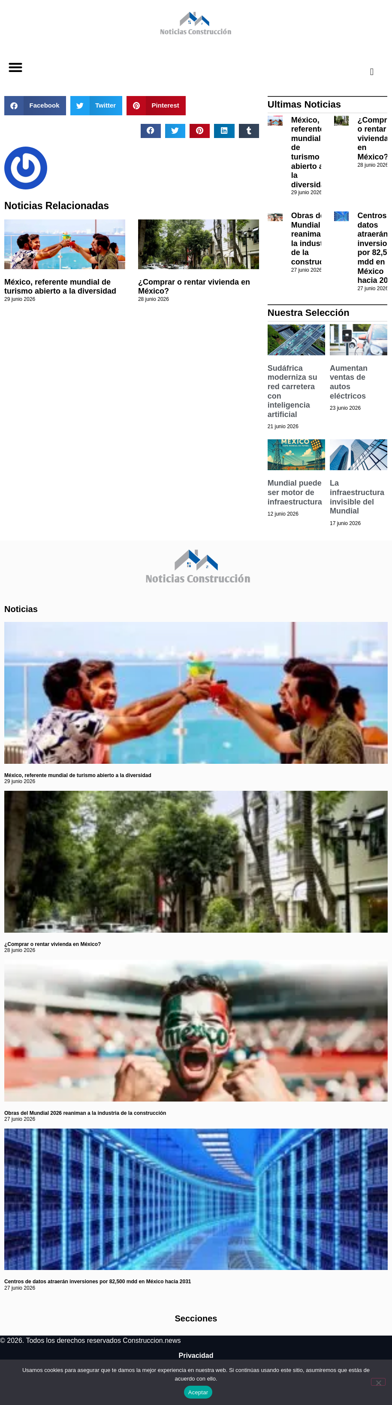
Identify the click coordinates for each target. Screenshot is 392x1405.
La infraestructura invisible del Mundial (357, 497)
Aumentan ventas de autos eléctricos (349, 382)
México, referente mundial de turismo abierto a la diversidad (60, 287)
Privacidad (196, 1355)
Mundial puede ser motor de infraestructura (295, 492)
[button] (15, 67)
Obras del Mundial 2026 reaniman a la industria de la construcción (315, 238)
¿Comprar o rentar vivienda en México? (52, 944)
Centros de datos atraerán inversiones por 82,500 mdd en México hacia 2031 (97, 1282)
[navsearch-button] (365, 71)
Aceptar (198, 1392)
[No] (378, 1382)
